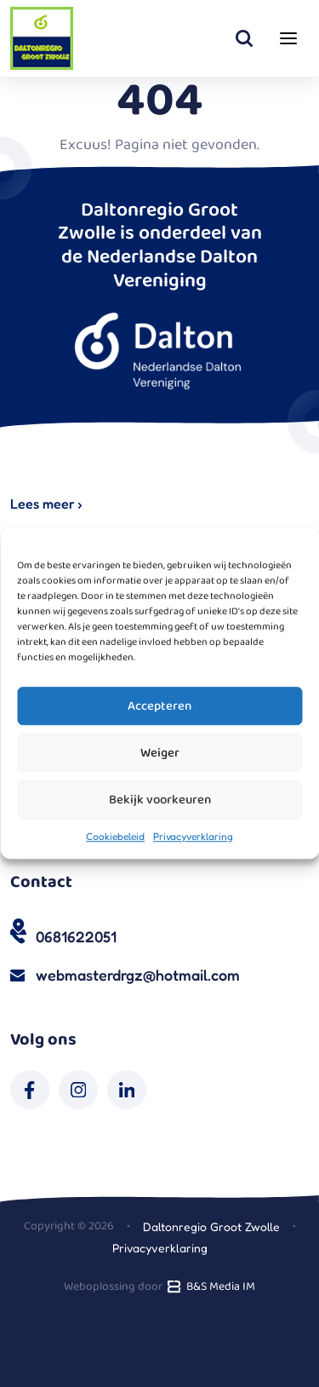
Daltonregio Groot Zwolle (211, 1226)
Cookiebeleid (115, 836)
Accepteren (159, 706)
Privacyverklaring (193, 836)
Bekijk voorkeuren (160, 800)
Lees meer (46, 503)
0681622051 (76, 936)
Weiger (159, 753)
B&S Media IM (209, 1286)
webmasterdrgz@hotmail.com (138, 974)
